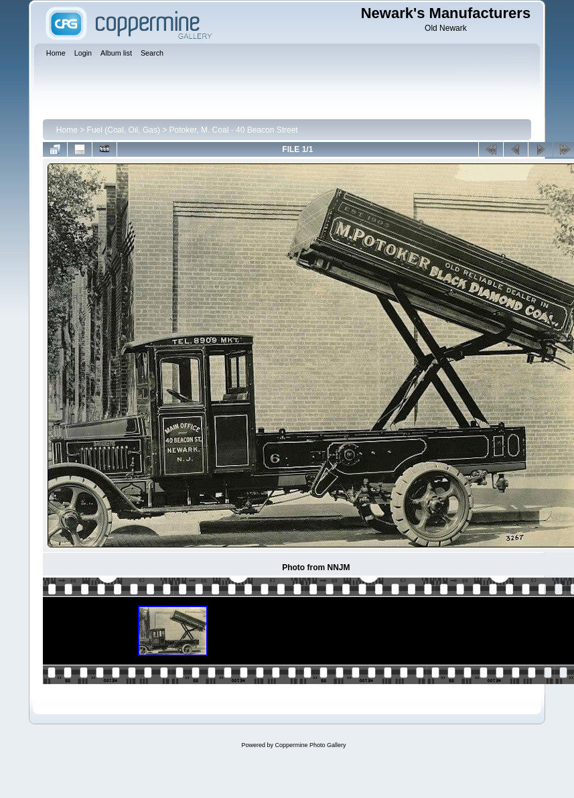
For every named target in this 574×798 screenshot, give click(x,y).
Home (67, 130)
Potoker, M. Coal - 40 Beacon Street (233, 130)
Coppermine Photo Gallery (310, 745)
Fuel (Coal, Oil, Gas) (123, 130)
